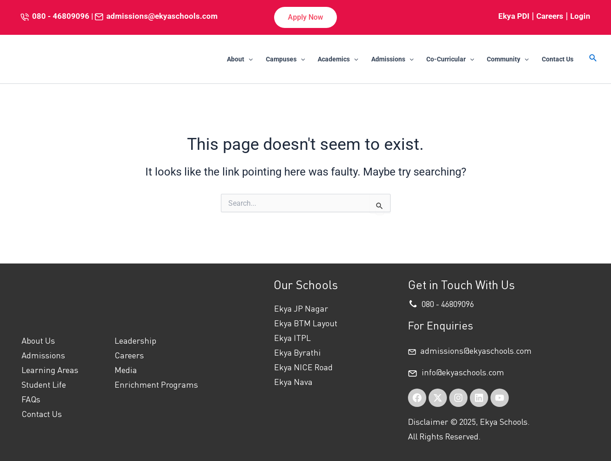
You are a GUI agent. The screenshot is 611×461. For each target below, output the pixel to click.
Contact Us (557, 59)
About (240, 59)
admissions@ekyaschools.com (162, 16)
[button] (305, 17)
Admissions (392, 59)
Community (507, 59)
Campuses (285, 59)
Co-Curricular (450, 59)
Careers (549, 16)
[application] (248, 59)
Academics (338, 59)
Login (580, 16)
